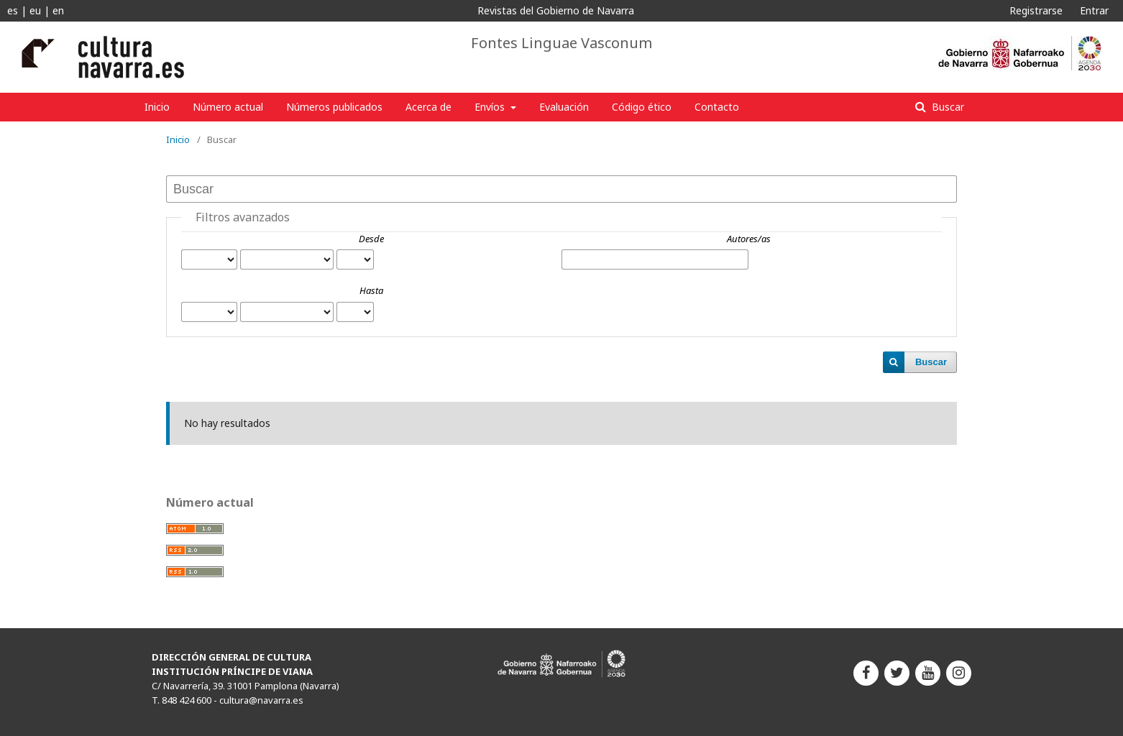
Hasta (371, 290)
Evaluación (564, 107)
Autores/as (749, 238)
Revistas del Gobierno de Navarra (555, 10)
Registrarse (1036, 10)
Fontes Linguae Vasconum (561, 43)
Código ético (641, 107)
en (58, 10)
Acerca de (428, 107)
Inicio (157, 107)
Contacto (717, 107)
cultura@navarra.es (261, 700)
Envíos (491, 107)
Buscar (946, 107)
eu (35, 10)
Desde (371, 238)
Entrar (1094, 10)
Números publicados (334, 107)
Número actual (228, 107)
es (12, 10)
